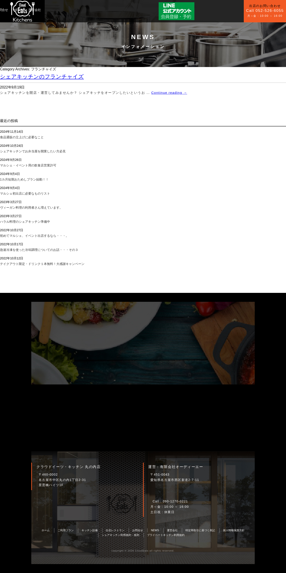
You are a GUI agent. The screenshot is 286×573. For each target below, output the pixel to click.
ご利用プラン (54, 10)
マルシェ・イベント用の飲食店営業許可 (28, 165)
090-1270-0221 (175, 501)
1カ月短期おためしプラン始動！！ (24, 179)
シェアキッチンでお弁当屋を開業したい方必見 (33, 151)
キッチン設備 (78, 10)
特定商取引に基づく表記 (200, 530)
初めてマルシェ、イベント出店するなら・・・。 (34, 235)
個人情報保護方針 (233, 530)
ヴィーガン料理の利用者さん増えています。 (31, 207)
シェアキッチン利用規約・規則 (120, 535)
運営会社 (132, 10)
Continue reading (169, 92)
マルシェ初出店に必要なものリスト (25, 193)
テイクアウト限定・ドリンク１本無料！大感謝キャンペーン (42, 264)
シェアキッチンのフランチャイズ (42, 76)
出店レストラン (115, 530)
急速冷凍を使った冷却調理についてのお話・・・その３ (39, 250)
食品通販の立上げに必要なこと (22, 137)
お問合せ (100, 10)
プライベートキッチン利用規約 (166, 535)
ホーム (46, 530)
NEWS (116, 10)
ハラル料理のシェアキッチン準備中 (25, 221)
